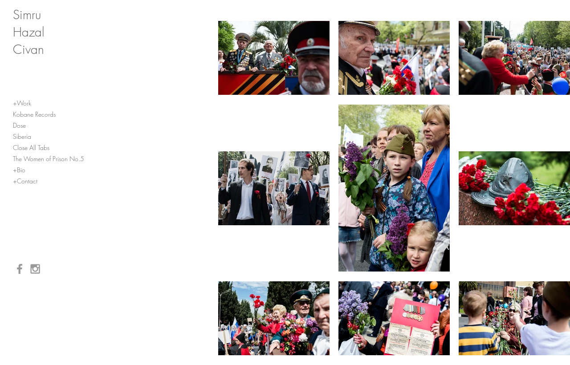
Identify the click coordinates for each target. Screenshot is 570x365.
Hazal (29, 32)
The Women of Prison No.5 (48, 158)
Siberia (22, 136)
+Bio (19, 170)
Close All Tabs (31, 147)
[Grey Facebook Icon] (19, 269)
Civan (28, 49)
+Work (22, 103)
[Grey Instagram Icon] (35, 269)
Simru (27, 14)
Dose (19, 125)
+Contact (25, 181)
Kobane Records (34, 114)
